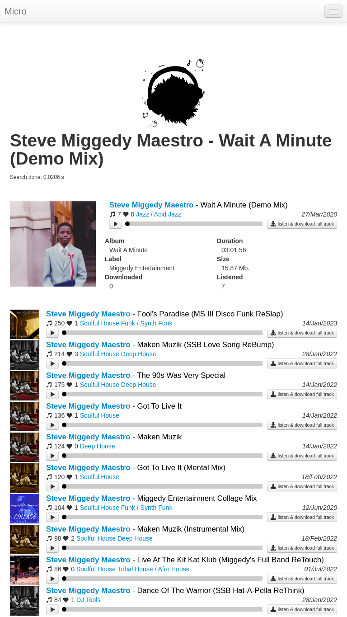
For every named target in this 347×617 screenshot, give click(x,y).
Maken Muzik (159, 437)
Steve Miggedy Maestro (151, 205)
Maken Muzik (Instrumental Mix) (190, 529)
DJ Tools (88, 599)
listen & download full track (302, 224)
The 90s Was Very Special (181, 375)
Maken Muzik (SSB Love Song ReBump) (205, 344)
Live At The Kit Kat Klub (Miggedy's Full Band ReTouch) (230, 560)
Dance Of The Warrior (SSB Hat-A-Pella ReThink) (220, 590)
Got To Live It (159, 406)
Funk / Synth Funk (147, 323)
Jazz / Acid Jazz (158, 214)
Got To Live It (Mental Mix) (181, 467)
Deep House (138, 354)
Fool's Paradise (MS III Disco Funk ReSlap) (210, 314)
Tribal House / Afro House (153, 569)
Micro (16, 11)
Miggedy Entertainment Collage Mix (197, 498)
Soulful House (99, 323)
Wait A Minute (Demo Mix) (243, 205)
